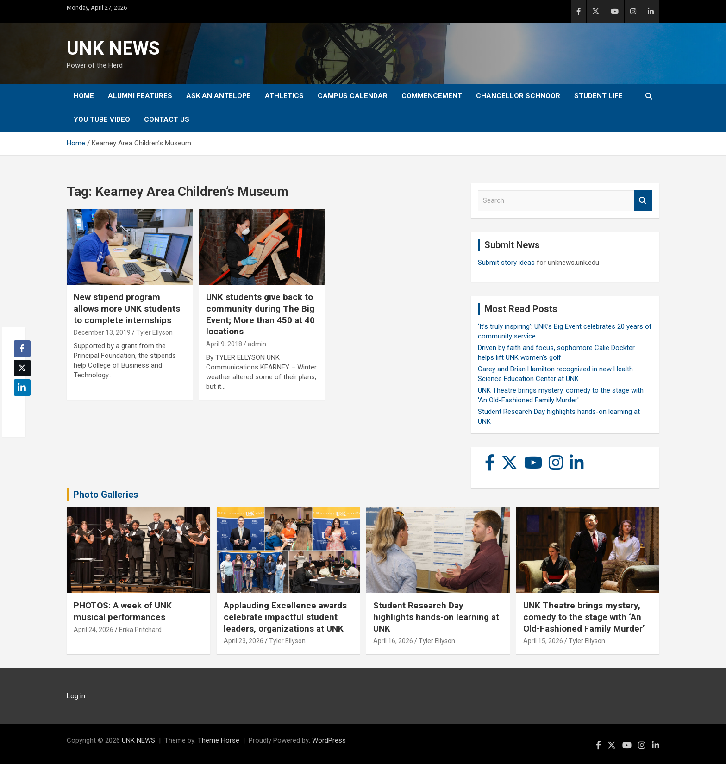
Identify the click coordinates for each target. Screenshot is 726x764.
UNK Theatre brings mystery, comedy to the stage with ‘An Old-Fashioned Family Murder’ (584, 616)
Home (84, 96)
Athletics (284, 96)
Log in (76, 696)
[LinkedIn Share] (22, 387)
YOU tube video (102, 119)
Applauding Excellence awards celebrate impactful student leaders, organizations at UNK (285, 616)
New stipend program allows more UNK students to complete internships (127, 308)
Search (643, 200)
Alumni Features (140, 96)
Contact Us (166, 119)
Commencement (431, 96)
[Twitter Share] (22, 368)
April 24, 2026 (93, 629)
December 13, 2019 (102, 332)
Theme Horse (218, 740)
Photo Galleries (105, 494)
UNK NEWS (113, 48)
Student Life (598, 96)
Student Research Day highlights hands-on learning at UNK (436, 616)
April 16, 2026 (393, 641)
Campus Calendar (353, 96)
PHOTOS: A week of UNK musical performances (123, 611)
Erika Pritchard (140, 629)
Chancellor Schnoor (518, 96)
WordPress (329, 740)
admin (257, 344)
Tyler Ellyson (154, 332)
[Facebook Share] (22, 348)
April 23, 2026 (243, 641)
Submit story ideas (506, 262)
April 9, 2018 (224, 344)
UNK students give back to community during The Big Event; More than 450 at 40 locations (260, 314)
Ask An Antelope (218, 96)
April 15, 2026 (543, 641)
